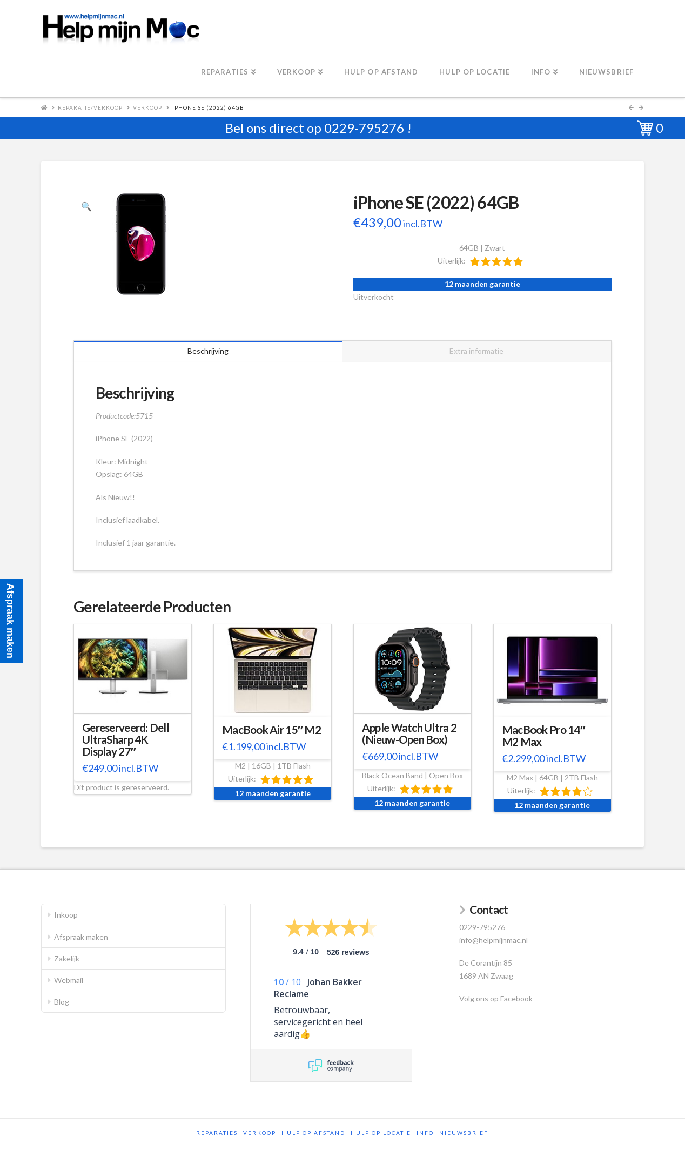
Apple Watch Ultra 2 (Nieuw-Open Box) (409, 733)
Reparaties (217, 1132)
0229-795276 (364, 128)
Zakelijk (66, 958)
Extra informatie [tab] (476, 350)
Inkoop (66, 914)
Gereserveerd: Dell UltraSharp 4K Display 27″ (125, 739)
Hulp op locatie (381, 1132)
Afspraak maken (81, 936)
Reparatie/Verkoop (90, 107)
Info (425, 1132)
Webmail (68, 980)
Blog (61, 1001)
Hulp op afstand (313, 1132)
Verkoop (147, 107)
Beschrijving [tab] (208, 350)
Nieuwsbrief (463, 1132)
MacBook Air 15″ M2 (271, 729)
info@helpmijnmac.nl (493, 940)
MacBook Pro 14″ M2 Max (543, 735)
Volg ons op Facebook (496, 998)
